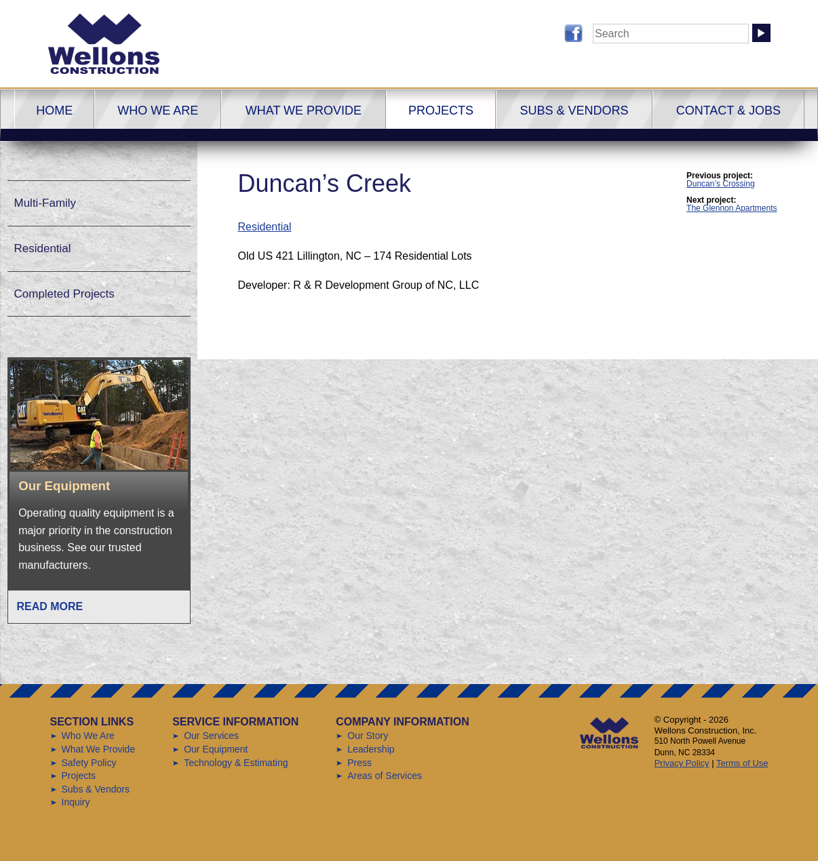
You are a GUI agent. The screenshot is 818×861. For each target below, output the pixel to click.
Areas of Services (384, 775)
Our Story (367, 735)
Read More (50, 606)
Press (359, 762)
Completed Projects (64, 293)
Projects (440, 110)
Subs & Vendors (574, 110)
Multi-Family (45, 203)
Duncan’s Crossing (720, 184)
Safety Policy (89, 762)
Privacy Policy (682, 763)
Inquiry (76, 802)
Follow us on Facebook (573, 33)
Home (54, 110)
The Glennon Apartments (731, 208)
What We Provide (304, 110)
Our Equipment (216, 749)
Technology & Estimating (236, 762)
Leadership (370, 749)
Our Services (211, 735)
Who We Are (157, 110)
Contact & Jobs (728, 110)
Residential (265, 227)
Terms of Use (742, 763)
